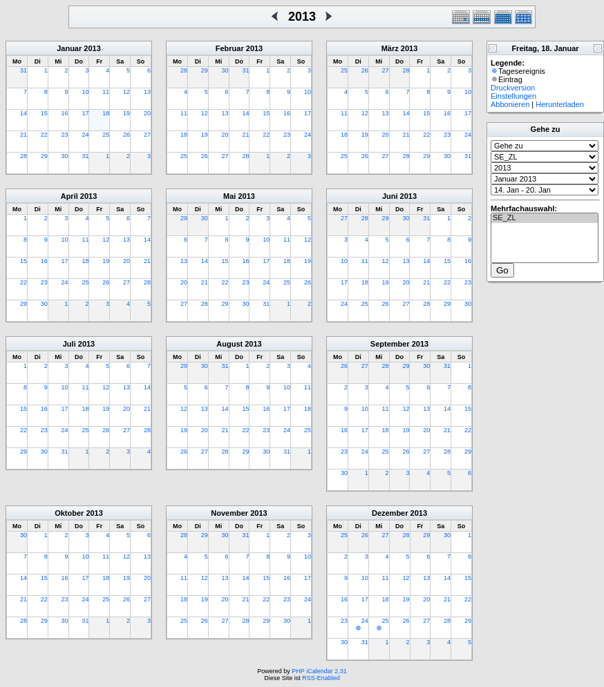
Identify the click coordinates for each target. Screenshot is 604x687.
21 (23, 134)
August (229, 344)
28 (23, 156)
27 (147, 134)
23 (65, 134)
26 (126, 134)
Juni (390, 196)
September (390, 344)
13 (147, 91)
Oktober (69, 513)
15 (44, 113)
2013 (92, 48)
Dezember (390, 513)
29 (44, 156)
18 (105, 113)
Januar (69, 48)
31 (23, 70)
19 (126, 113)
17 (85, 113)
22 (44, 134)
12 (126, 91)
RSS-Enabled (321, 678)
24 (85, 134)
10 (85, 91)
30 (65, 156)
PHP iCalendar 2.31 (319, 671)
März (390, 48)
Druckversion (513, 88)
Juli (69, 344)
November (229, 513)
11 (105, 91)
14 (23, 113)
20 (147, 113)
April (69, 196)
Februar (230, 48)
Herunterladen (560, 104)
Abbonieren (510, 104)
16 (65, 113)
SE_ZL (544, 218)
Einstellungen (513, 96)
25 (105, 134)
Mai (229, 196)
